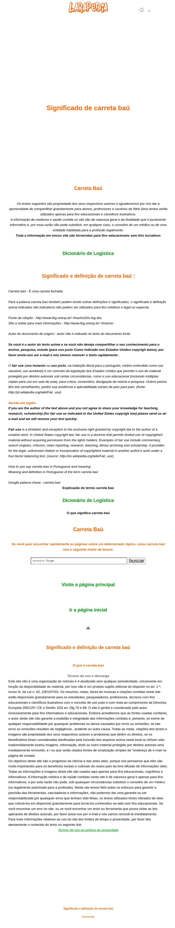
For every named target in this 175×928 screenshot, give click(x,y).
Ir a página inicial (88, 609)
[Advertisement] (88, 50)
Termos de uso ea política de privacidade (88, 830)
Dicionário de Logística (88, 253)
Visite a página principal (88, 584)
